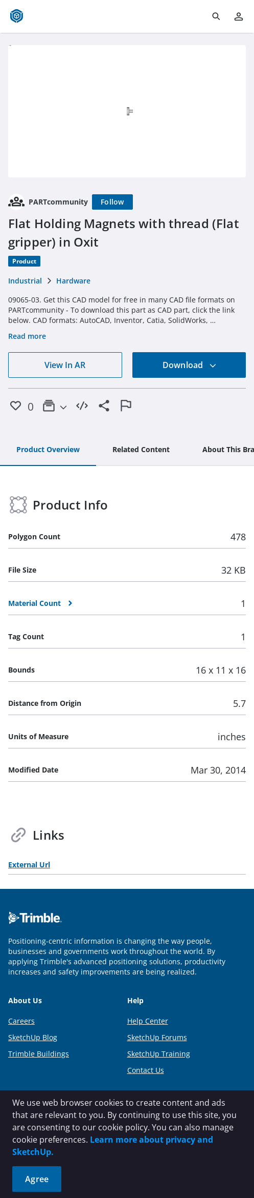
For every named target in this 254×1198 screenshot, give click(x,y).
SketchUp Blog (32, 1037)
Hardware (73, 281)
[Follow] (112, 202)
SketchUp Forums (157, 1037)
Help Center (147, 1021)
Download (190, 365)
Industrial (25, 281)
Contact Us (145, 1070)
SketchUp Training (158, 1054)
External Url (29, 864)
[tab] (48, 450)
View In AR (64, 365)
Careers (21, 1021)
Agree (37, 1179)
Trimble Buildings (38, 1054)
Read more (27, 336)
